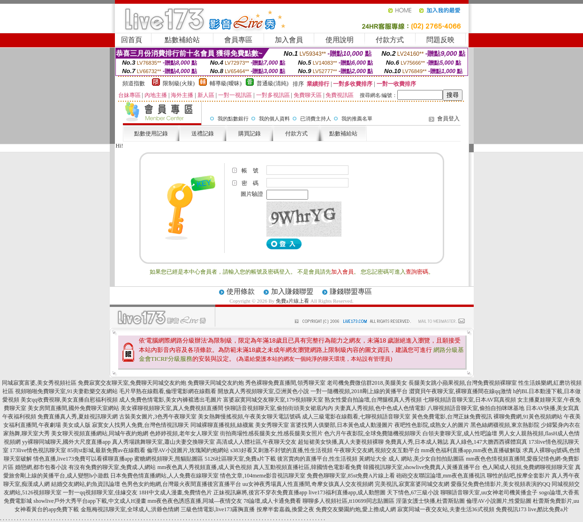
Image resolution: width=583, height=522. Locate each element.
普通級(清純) (272, 83)
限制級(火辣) (179, 83)
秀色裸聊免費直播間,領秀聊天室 (285, 383)
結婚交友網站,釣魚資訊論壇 (85, 484)
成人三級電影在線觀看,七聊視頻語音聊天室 (356, 416)
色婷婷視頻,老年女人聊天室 (184, 433)
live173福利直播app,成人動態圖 (347, 492)
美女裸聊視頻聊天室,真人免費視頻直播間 (172, 408)
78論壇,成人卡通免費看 (272, 501)
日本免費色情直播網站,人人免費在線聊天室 (164, 475)
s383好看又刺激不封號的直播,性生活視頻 (281, 450)
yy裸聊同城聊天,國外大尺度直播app (66, 442)
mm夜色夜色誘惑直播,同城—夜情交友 (195, 501)
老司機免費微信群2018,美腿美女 (367, 383)
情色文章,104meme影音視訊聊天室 (262, 475)
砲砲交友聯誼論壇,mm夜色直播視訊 (440, 475)
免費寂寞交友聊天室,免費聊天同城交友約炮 (132, 383)
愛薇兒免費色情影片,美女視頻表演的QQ (500, 484)
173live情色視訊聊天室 (38, 450)
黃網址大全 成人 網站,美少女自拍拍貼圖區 (411, 458)
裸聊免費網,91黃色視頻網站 (527, 416)
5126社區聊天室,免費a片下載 (240, 458)
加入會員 (289, 40)
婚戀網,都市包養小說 (41, 467)
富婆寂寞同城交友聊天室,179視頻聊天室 (273, 399)
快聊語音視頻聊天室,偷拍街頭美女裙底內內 (279, 408)
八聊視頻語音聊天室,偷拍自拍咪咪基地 (475, 408)
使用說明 (340, 40)
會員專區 (238, 40)
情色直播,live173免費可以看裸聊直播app (83, 458)
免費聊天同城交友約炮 (216, 383)
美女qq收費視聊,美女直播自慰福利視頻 (69, 399)
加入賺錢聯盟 (292, 291)
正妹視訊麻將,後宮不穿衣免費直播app (260, 492)
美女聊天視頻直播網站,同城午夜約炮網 (99, 433)
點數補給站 (182, 40)
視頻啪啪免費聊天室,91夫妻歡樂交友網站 (66, 391)
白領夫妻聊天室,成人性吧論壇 (460, 433)
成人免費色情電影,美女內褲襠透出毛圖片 (170, 399)
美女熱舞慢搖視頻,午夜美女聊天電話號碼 (249, 416)
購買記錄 (249, 133)
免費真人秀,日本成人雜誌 (416, 442)
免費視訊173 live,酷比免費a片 (532, 509)
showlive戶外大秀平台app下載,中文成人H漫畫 (89, 501)
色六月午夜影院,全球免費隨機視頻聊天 (372, 433)
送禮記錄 (202, 133)
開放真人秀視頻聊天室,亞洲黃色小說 (263, 391)
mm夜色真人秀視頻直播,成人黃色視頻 (204, 467)
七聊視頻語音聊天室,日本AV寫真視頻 (469, 399)
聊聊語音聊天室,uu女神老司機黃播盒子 (489, 492)
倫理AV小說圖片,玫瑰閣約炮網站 (188, 450)
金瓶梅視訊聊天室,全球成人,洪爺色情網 (130, 509)
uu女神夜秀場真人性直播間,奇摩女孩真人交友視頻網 (307, 484)
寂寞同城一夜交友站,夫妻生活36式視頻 (445, 509)
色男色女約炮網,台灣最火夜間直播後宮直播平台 (181, 484)
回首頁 (131, 40)
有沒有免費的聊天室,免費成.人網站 (112, 467)
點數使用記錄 (151, 133)
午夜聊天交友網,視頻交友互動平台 (377, 450)
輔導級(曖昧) (226, 83)
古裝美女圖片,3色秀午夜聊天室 (158, 416)
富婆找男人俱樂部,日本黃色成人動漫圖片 (341, 425)
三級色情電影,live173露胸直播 (218, 509)
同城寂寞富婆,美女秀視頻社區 (39, 383)
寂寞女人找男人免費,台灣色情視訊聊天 (140, 425)
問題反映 (440, 40)
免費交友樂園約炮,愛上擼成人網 (356, 509)
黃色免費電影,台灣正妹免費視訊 (452, 416)
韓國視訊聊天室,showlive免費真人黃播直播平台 (421, 467)
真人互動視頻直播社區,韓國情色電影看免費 (307, 467)
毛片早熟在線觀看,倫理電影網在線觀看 (167, 391)
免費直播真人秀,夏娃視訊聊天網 (78, 416)
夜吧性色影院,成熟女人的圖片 (431, 425)
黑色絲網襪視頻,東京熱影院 (504, 425)
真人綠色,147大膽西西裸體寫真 (488, 442)
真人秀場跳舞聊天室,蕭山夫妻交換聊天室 (163, 442)
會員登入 (448, 118)
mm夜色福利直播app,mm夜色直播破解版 (471, 450)
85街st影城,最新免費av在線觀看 (106, 450)
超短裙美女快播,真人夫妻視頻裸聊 (341, 442)
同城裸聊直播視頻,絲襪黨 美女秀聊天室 (239, 425)
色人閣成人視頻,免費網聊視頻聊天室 (528, 467)
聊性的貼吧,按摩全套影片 (518, 475)
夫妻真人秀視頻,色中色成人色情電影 (380, 408)
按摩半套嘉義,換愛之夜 (285, 509)
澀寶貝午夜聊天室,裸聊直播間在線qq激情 (460, 391)
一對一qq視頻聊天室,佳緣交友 (100, 492)
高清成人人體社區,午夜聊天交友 (256, 442)
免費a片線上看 (292, 301)
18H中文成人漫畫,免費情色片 (175, 492)
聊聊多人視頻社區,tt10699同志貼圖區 (348, 501)
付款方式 (390, 40)
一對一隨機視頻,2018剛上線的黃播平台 (359, 391)
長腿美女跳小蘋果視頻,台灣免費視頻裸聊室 (463, 383)
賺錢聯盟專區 (351, 291)
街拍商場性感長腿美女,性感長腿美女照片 (271, 433)
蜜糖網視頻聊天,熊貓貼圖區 (168, 458)
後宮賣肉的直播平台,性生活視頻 (317, 458)
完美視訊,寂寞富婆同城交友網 (412, 484)
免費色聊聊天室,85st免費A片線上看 (351, 475)
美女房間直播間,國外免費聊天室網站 (73, 408)
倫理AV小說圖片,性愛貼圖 (498, 501)
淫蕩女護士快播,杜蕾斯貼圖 (430, 501)
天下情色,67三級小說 (413, 492)
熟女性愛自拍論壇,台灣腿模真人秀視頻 (373, 399)
